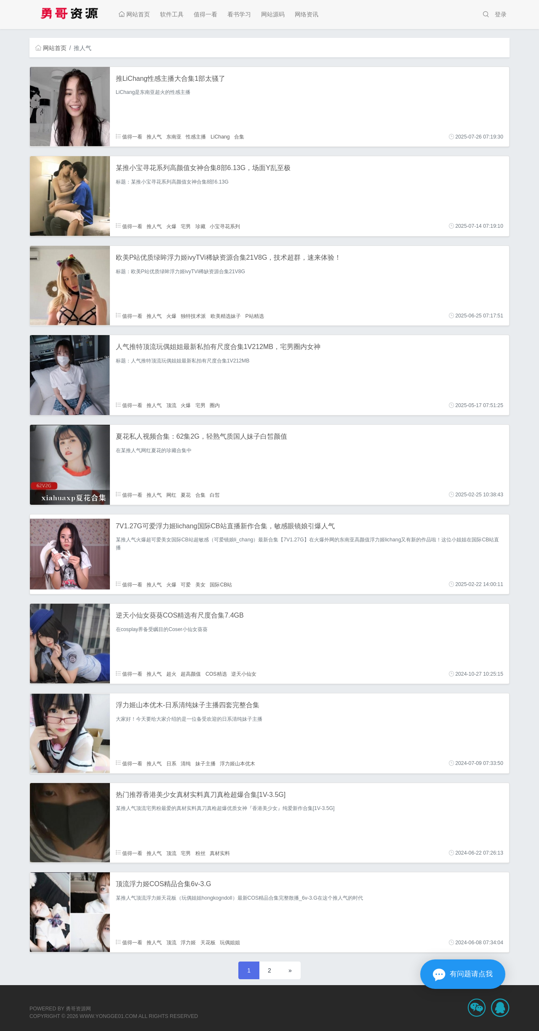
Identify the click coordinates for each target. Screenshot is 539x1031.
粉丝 (200, 853)
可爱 (186, 584)
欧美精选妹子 (226, 316)
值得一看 (205, 14)
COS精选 (216, 674)
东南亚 (173, 137)
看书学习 (239, 14)
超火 (171, 674)
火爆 (171, 226)
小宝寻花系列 (225, 226)
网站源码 (273, 14)
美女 (200, 584)
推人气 (154, 137)
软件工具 (172, 14)
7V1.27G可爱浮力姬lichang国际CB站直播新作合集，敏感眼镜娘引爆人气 (225, 526)
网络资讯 (306, 14)
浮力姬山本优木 (237, 763)
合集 (239, 137)
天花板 (208, 943)
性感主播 (196, 137)
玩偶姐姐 (230, 943)
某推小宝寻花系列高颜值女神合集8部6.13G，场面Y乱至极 (203, 167)
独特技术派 (193, 316)
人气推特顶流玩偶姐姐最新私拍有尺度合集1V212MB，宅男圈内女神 (218, 346)
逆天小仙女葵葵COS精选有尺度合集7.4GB (180, 615)
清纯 (186, 763)
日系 (171, 763)
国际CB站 (221, 584)
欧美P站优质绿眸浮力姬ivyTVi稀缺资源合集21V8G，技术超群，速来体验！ (229, 257)
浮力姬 (188, 943)
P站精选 (254, 316)
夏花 (186, 495)
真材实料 (220, 853)
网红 (171, 495)
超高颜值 (191, 674)
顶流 (171, 405)
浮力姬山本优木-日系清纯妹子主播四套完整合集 (187, 705)
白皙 (215, 495)
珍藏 (200, 226)
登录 (501, 14)
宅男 (186, 226)
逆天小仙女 (243, 674)
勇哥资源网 (78, 1009)
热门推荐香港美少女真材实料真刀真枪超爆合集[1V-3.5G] (201, 794)
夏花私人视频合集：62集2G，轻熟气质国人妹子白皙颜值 (201, 436)
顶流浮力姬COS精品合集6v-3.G (163, 883)
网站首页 (134, 14)
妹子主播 (205, 763)
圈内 (215, 405)
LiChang (220, 137)
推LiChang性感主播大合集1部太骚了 (171, 78)
